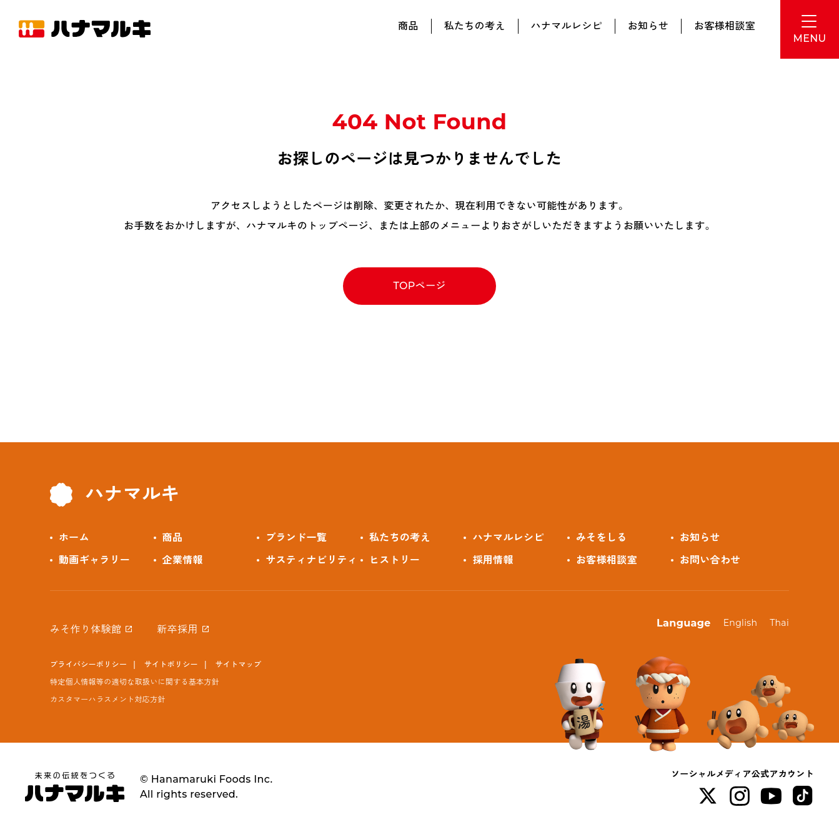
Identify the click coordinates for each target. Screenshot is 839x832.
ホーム (74, 537)
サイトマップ (238, 664)
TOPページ (419, 286)
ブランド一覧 (296, 537)
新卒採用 (177, 629)
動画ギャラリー (94, 560)
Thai (779, 622)
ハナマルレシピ (566, 26)
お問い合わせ (710, 560)
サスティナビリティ (311, 560)
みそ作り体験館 (85, 629)
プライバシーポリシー (88, 664)
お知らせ (648, 26)
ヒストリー (394, 560)
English (740, 622)
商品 (408, 26)
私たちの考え (474, 26)
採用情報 (492, 560)
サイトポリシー (171, 664)
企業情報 (182, 560)
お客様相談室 (724, 26)
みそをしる (601, 537)
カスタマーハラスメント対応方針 (108, 699)
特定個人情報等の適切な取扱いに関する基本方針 (134, 681)
